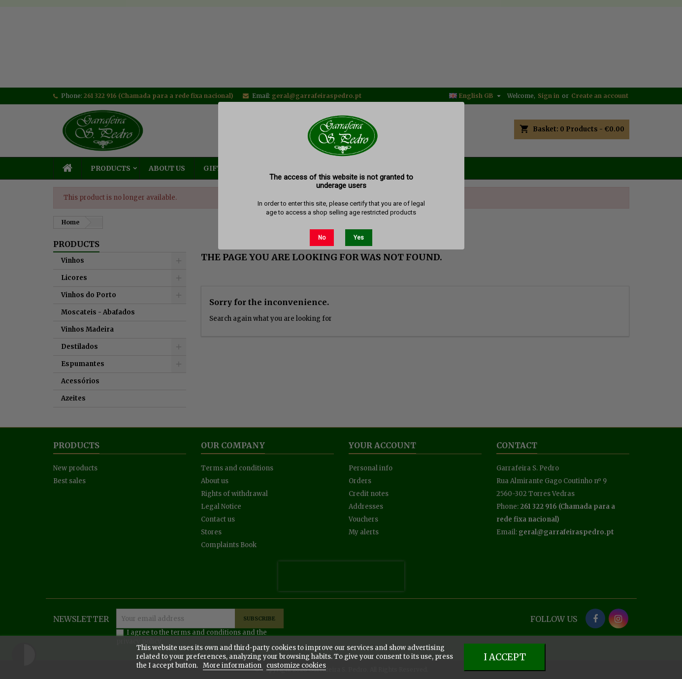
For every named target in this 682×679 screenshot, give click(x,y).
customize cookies (296, 665)
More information (233, 665)
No (321, 237)
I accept (505, 657)
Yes (359, 237)
